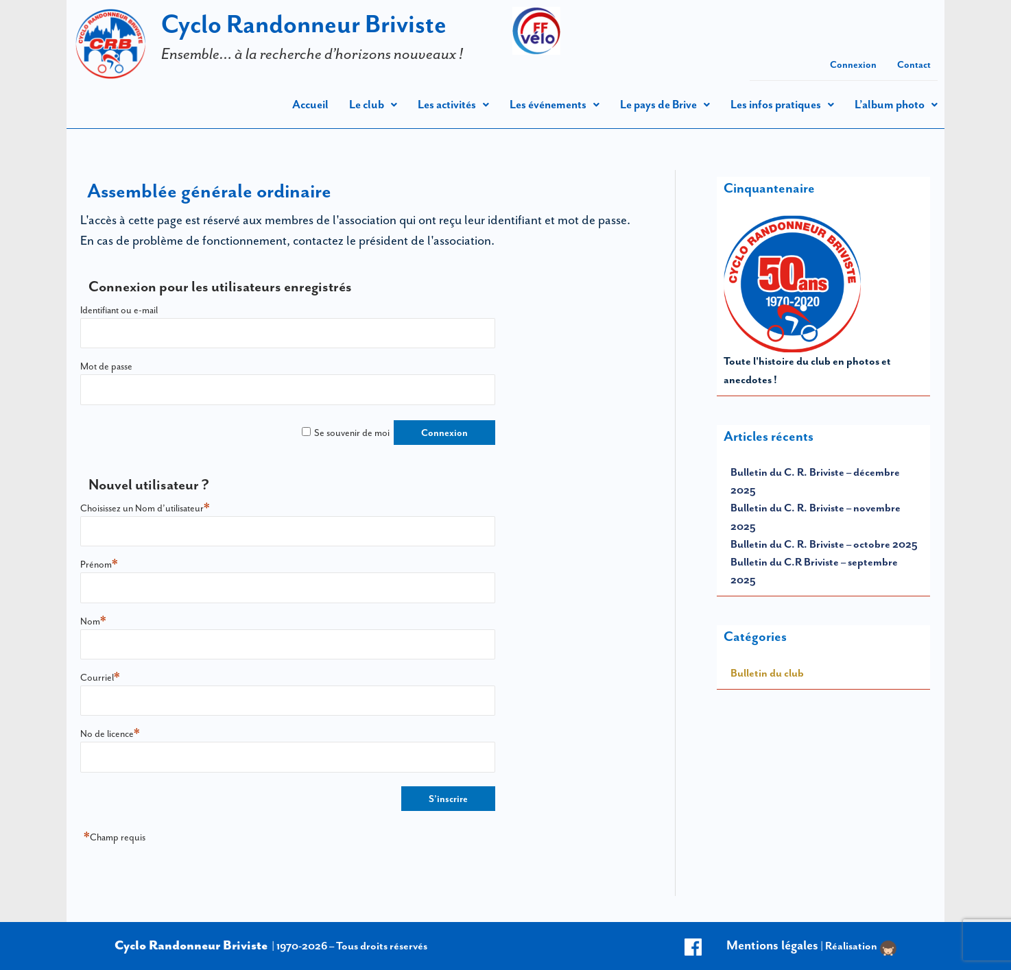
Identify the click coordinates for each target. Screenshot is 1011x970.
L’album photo (896, 104)
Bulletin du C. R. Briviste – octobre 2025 (824, 544)
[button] (373, 104)
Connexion (853, 64)
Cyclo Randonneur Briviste (304, 24)
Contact (914, 64)
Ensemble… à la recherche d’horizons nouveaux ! (312, 53)
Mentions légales (772, 945)
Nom (93, 621)
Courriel (100, 677)
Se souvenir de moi (352, 432)
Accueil (310, 104)
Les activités (453, 104)
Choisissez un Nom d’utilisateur (145, 508)
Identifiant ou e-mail (119, 310)
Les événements (554, 104)
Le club (373, 104)
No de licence (110, 733)
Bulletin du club (767, 673)
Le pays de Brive (665, 104)
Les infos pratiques (782, 104)
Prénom (99, 564)
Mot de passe (106, 366)
